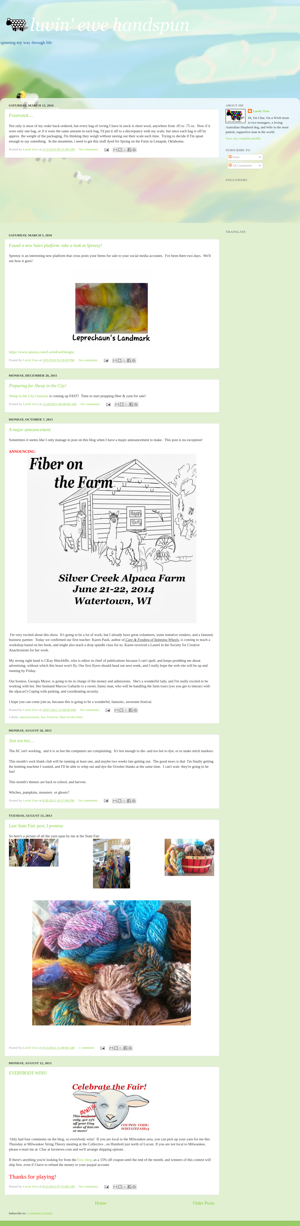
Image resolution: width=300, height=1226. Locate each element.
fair (43, 717)
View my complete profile (243, 138)
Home (100, 1203)
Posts (234, 157)
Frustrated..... (21, 115)
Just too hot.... (21, 740)
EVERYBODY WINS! (28, 1073)
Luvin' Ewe (261, 111)
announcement (29, 717)
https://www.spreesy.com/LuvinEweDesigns (41, 352)
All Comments (240, 165)
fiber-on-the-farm (71, 717)
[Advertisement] (111, 196)
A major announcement (30, 429)
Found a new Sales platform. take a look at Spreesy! (55, 245)
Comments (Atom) (39, 1213)
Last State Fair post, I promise (36, 825)
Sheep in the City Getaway (28, 396)
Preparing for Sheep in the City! (37, 385)
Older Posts (203, 1203)
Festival (52, 717)
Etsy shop (84, 1160)
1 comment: (87, 1048)
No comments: (89, 149)
